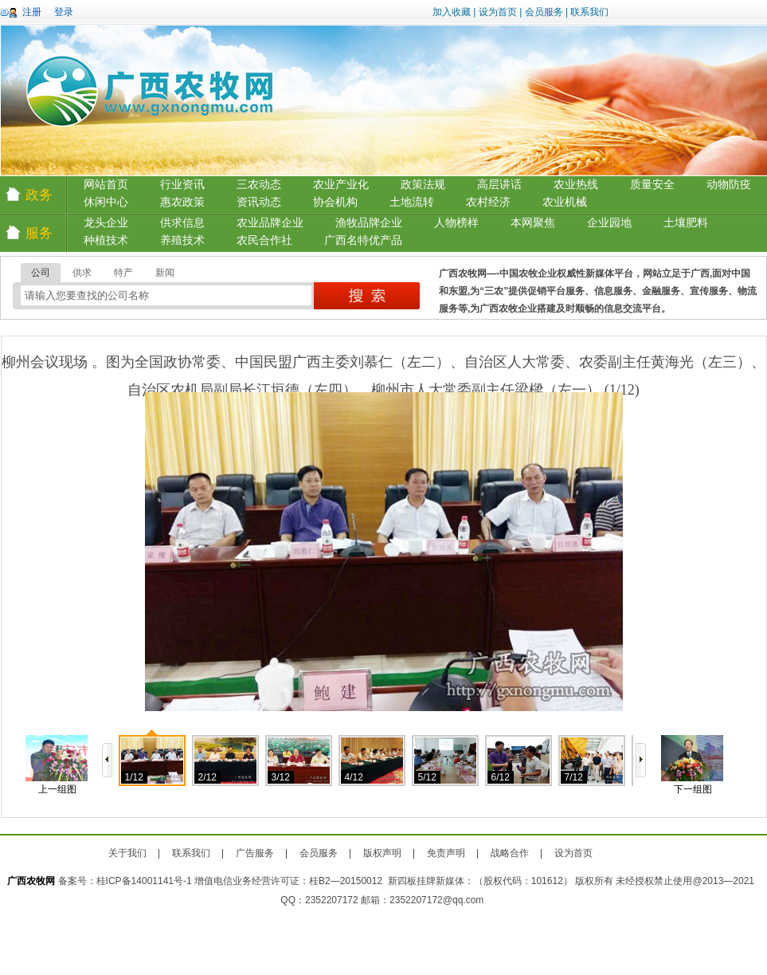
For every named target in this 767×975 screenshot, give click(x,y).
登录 (63, 12)
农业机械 (564, 202)
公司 (40, 272)
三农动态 (259, 185)
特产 (123, 272)
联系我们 (589, 12)
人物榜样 (456, 223)
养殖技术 (182, 240)
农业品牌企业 (270, 223)
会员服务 (544, 12)
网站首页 (106, 185)
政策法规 (423, 185)
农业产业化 (341, 185)
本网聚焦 (533, 223)
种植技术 (106, 240)
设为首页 (498, 12)
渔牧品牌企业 (368, 223)
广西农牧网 (31, 881)
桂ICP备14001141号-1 (144, 881)
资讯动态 (259, 202)
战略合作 (510, 853)
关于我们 (127, 853)
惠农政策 (182, 202)
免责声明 (446, 853)
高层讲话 (499, 185)
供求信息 (182, 223)
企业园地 (609, 223)
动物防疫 (728, 185)
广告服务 (255, 853)
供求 (82, 272)
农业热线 (576, 185)
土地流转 (411, 202)
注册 (31, 12)
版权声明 (382, 853)
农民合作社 (264, 240)
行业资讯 (182, 185)
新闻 (164, 272)
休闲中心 (106, 202)
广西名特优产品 (363, 240)
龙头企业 (106, 223)
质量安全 (652, 185)
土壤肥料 (685, 223)
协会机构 (335, 202)
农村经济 (488, 202)
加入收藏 (451, 12)
